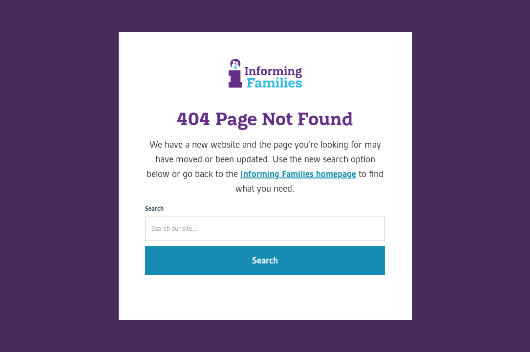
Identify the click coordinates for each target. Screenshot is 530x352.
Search (154, 208)
